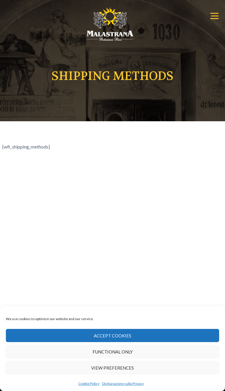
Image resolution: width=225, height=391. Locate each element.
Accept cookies (112, 335)
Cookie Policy (88, 383)
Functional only (113, 351)
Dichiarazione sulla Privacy (123, 383)
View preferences (112, 367)
